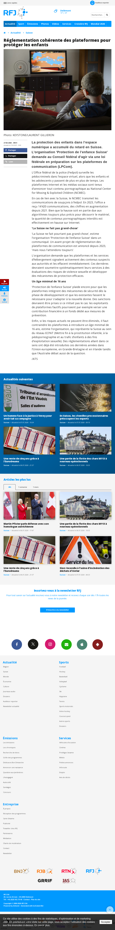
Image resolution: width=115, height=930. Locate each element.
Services (66, 23)
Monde (6, 677)
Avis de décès (64, 777)
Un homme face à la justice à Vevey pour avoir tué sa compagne (28, 417)
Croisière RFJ (81, 23)
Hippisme (63, 696)
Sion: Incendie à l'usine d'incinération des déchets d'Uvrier (84, 569)
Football (62, 667)
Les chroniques (9, 747)
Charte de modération (12, 843)
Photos (45, 23)
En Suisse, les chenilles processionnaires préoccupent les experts (84, 417)
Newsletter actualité (11, 706)
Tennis (61, 701)
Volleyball (63, 681)
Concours (7, 792)
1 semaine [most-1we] (22, 487)
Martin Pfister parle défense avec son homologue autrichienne (26, 525)
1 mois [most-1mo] (35, 487)
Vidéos (55, 23)
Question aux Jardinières (13, 772)
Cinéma (62, 747)
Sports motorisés (66, 706)
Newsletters (66, 644)
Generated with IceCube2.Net (32, 906)
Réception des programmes (14, 814)
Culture (6, 686)
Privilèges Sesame (66, 753)
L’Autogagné (8, 777)
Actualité (10, 23)
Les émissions (8, 742)
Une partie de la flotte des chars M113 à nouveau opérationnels (83, 460)
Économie (7, 681)
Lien (9, 162)
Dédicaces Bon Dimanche (13, 762)
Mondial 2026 (98, 23)
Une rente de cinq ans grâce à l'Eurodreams (21, 460)
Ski (60, 691)
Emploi (62, 772)
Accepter (106, 922)
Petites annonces (66, 762)
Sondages (7, 787)
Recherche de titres (11, 753)
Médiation (7, 838)
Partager (10, 150)
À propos (6, 809)
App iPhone (82, 644)
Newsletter (7, 853)
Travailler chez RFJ (10, 828)
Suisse (29, 32)
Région (6, 667)
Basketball (63, 677)
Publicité (6, 823)
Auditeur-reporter (99, 3)
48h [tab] (9, 487)
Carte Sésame (8, 818)
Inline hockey (64, 711)
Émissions (32, 23)
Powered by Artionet (11, 906)
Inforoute (63, 767)
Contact (6, 848)
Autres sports (64, 721)
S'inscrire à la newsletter (57, 610)
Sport (21, 23)
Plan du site (35, 899)
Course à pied (64, 716)
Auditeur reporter (10, 701)
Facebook (17, 644)
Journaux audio (9, 691)
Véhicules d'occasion (67, 742)
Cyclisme (62, 686)
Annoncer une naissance (13, 767)
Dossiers (6, 696)
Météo (62, 757)
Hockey (62, 672)
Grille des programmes (12, 757)
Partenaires (7, 833)
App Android (97, 644)
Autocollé (7, 782)
